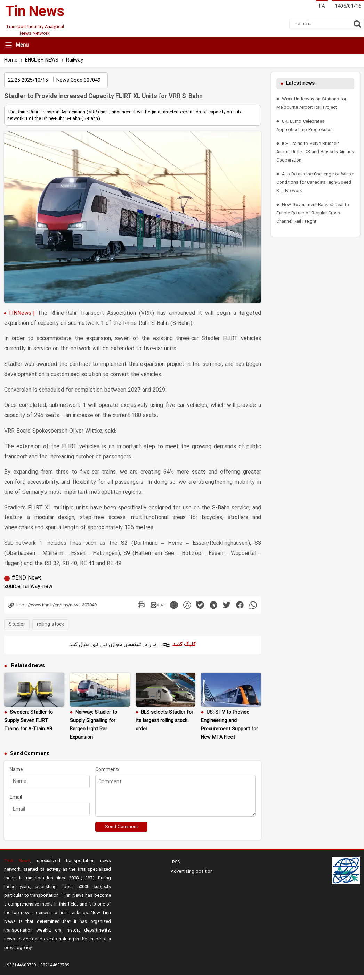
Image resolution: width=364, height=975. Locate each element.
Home (10, 60)
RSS (175, 811)
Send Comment (121, 775)
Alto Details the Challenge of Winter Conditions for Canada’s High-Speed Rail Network (315, 182)
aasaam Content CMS (315, 965)
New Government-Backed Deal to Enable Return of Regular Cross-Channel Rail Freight (312, 213)
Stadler (17, 573)
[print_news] (141, 553)
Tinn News (17, 809)
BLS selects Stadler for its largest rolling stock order (164, 669)
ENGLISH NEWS (41, 60)
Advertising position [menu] (192, 820)
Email (16, 746)
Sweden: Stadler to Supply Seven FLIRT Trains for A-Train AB (28, 669)
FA (322, 6)
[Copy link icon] (64, 553)
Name (16, 718)
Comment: (107, 718)
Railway (74, 60)
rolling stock (50, 573)
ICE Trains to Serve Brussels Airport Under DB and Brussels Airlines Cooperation (315, 152)
